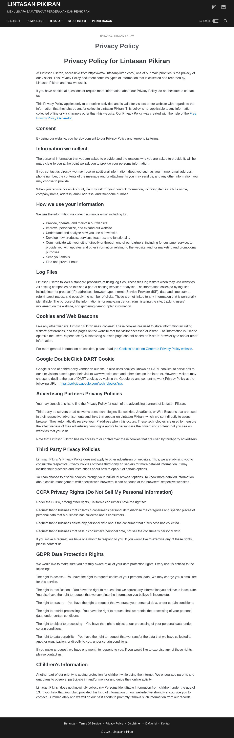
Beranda (14, 21)
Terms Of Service (90, 723)
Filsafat (56, 21)
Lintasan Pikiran (33, 4)
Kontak (165, 723)
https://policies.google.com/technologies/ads (91, 383)
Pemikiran (35, 21)
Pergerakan (103, 21)
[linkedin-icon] (224, 7)
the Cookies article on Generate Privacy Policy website (153, 349)
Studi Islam (78, 21)
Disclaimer (134, 723)
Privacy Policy (114, 723)
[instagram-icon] (215, 7)
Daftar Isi (151, 723)
